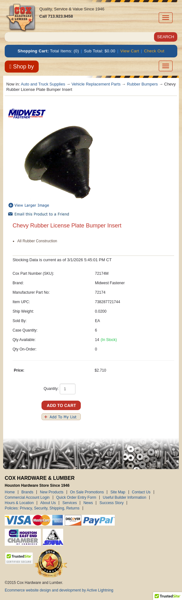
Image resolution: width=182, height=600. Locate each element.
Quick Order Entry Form (76, 497)
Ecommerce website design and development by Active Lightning (59, 590)
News (88, 503)
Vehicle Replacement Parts (95, 84)
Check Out (154, 51)
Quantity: (51, 388)
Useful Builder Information (124, 497)
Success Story (111, 503)
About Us (48, 503)
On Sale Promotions (87, 492)
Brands (27, 492)
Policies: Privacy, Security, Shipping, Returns (42, 508)
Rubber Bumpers (142, 84)
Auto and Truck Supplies (43, 84)
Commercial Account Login (27, 497)
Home (10, 492)
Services (69, 503)
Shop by (21, 66)
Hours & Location (19, 503)
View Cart (129, 51)
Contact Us (141, 492)
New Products (51, 492)
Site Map (117, 492)
